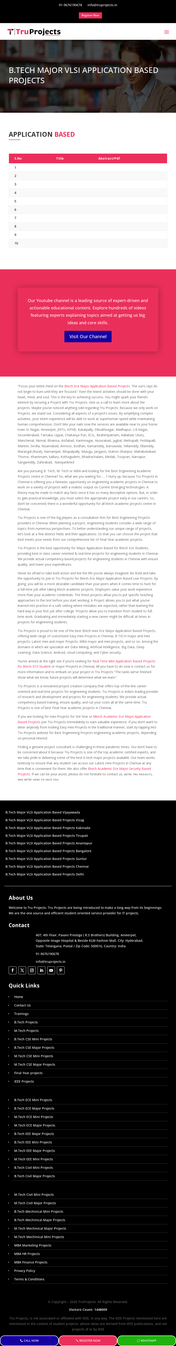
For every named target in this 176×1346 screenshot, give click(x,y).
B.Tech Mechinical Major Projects (39, 1220)
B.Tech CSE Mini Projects (33, 1039)
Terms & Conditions (29, 1279)
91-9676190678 (47, 954)
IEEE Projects (24, 1081)
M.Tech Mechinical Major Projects (40, 1228)
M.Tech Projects (26, 1030)
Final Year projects (28, 1073)
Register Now (89, 1341)
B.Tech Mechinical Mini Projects (38, 1211)
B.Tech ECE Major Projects (34, 1108)
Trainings (21, 1014)
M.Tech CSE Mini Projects (33, 1056)
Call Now (31, 1341)
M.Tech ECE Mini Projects (33, 1117)
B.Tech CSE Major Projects (34, 1047)
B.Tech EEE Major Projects (34, 1134)
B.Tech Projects (26, 1022)
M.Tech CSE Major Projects (34, 1064)
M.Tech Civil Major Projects (35, 1203)
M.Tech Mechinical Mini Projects (39, 1237)
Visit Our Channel (88, 336)
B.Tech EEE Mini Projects (33, 1142)
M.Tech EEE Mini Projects (33, 1159)
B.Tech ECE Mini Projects (33, 1100)
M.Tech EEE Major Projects (34, 1150)
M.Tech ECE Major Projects (34, 1125)
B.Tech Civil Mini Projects (33, 1167)
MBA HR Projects (27, 1254)
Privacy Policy (24, 1270)
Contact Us (22, 1005)
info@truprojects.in (51, 961)
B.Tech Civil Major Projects (34, 1176)
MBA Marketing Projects (32, 1245)
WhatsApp (148, 1341)
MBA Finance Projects (30, 1262)
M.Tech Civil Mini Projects (34, 1194)
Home (18, 997)
